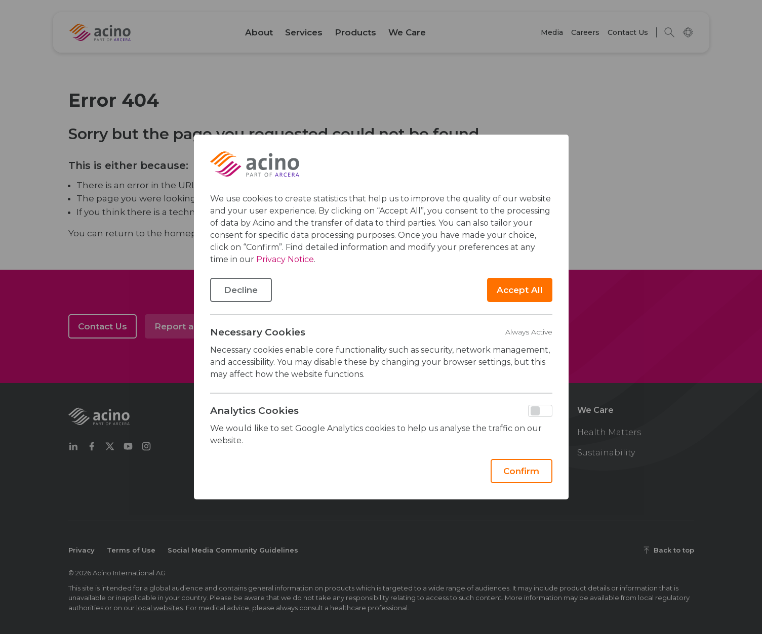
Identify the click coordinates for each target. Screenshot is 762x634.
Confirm (521, 471)
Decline (241, 290)
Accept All (520, 290)
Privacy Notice (285, 259)
